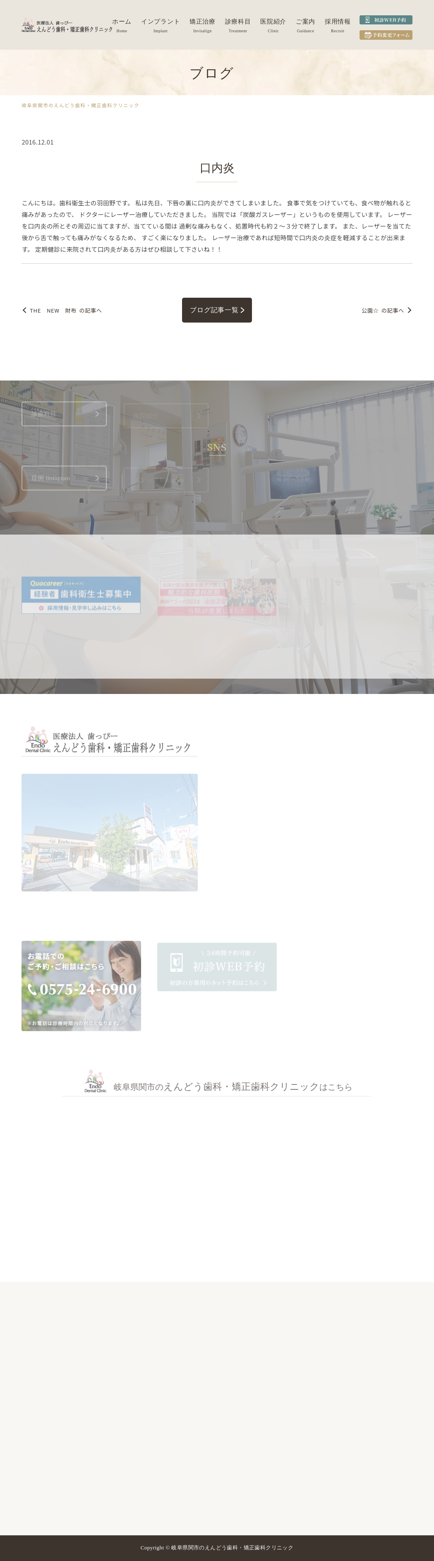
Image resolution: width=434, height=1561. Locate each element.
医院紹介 (273, 21)
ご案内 (305, 21)
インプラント (160, 21)
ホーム (122, 21)
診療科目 (238, 21)
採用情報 (338, 21)
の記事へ (66, 310)
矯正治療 (202, 21)
